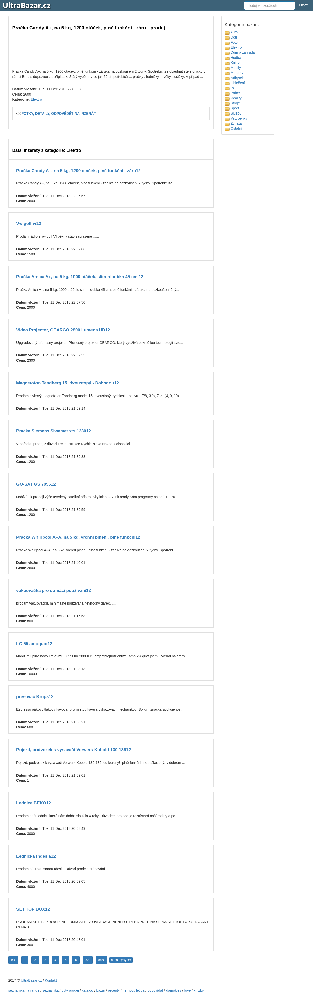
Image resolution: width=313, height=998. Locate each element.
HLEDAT (303, 5)
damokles (173, 990)
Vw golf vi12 (28, 223)
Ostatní (233, 128)
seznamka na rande (24, 990)
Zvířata (233, 123)
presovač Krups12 (34, 696)
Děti (231, 37)
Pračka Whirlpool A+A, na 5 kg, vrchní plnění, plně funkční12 (78, 537)
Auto (231, 32)
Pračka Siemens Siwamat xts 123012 (53, 431)
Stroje (232, 103)
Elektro (36, 99)
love (187, 990)
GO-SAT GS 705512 (36, 484)
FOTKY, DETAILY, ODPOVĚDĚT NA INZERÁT (59, 113)
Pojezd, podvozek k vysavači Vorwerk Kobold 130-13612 (73, 749)
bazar (100, 990)
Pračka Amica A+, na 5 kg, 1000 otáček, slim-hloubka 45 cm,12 (79, 276)
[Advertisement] (111, 52)
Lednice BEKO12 (33, 803)
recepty (114, 990)
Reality (233, 98)
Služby (233, 113)
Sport (232, 108)
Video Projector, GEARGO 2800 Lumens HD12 (63, 330)
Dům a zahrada (240, 52)
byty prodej (70, 990)
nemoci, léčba (133, 990)
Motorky (234, 73)
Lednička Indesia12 (36, 856)
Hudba (233, 57)
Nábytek (234, 78)
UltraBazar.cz (31, 980)
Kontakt (51, 980)
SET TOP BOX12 (33, 909)
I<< (13, 960)
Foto (231, 42)
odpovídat (155, 990)
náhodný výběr (121, 960)
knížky (199, 990)
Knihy (232, 63)
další (101, 960)
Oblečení (235, 83)
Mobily (233, 68)
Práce (232, 93)
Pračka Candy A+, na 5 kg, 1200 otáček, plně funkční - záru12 (78, 170)
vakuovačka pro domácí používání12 (53, 590)
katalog (87, 990)
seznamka (50, 990)
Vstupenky (236, 118)
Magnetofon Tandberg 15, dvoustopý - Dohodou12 (67, 383)
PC (230, 88)
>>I (87, 960)
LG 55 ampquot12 (34, 643)
